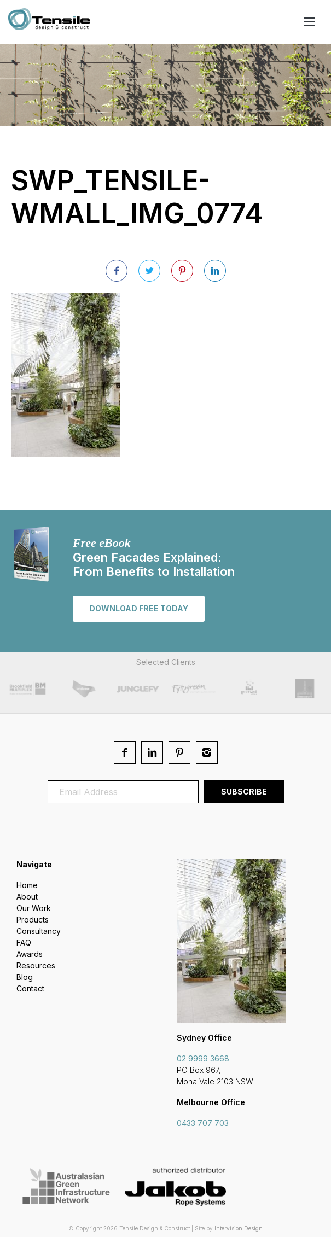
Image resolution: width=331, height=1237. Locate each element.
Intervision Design (238, 1228)
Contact (30, 988)
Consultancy (38, 931)
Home (27, 885)
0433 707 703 (203, 1123)
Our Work (33, 908)
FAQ (23, 942)
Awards (29, 954)
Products (32, 919)
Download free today (138, 608)
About (27, 896)
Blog (24, 977)
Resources (35, 965)
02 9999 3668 (203, 1058)
